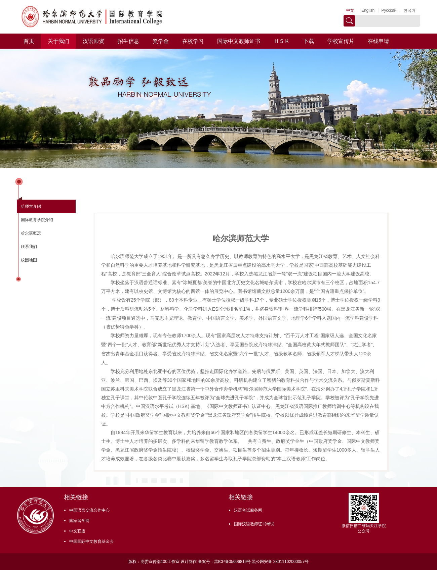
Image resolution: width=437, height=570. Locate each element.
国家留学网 (79, 520)
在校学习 (193, 41)
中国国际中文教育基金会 (91, 541)
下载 (308, 41)
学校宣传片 (340, 41)
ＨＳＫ (282, 41)
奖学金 (161, 41)
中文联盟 (77, 531)
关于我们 (58, 41)
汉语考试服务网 (248, 510)
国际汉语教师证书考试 (254, 524)
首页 (29, 41)
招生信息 (128, 41)
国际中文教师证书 (238, 41)
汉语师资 (93, 41)
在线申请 (378, 41)
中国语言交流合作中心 (89, 510)
